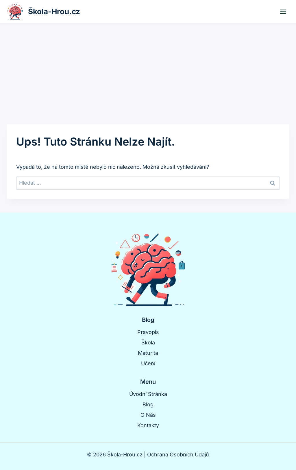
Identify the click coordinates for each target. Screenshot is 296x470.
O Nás (148, 415)
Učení (148, 363)
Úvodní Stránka (148, 394)
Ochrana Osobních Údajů (178, 454)
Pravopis (148, 332)
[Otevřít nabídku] (283, 11)
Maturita (148, 353)
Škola (148, 342)
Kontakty (148, 425)
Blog (148, 404)
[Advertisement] (148, 66)
